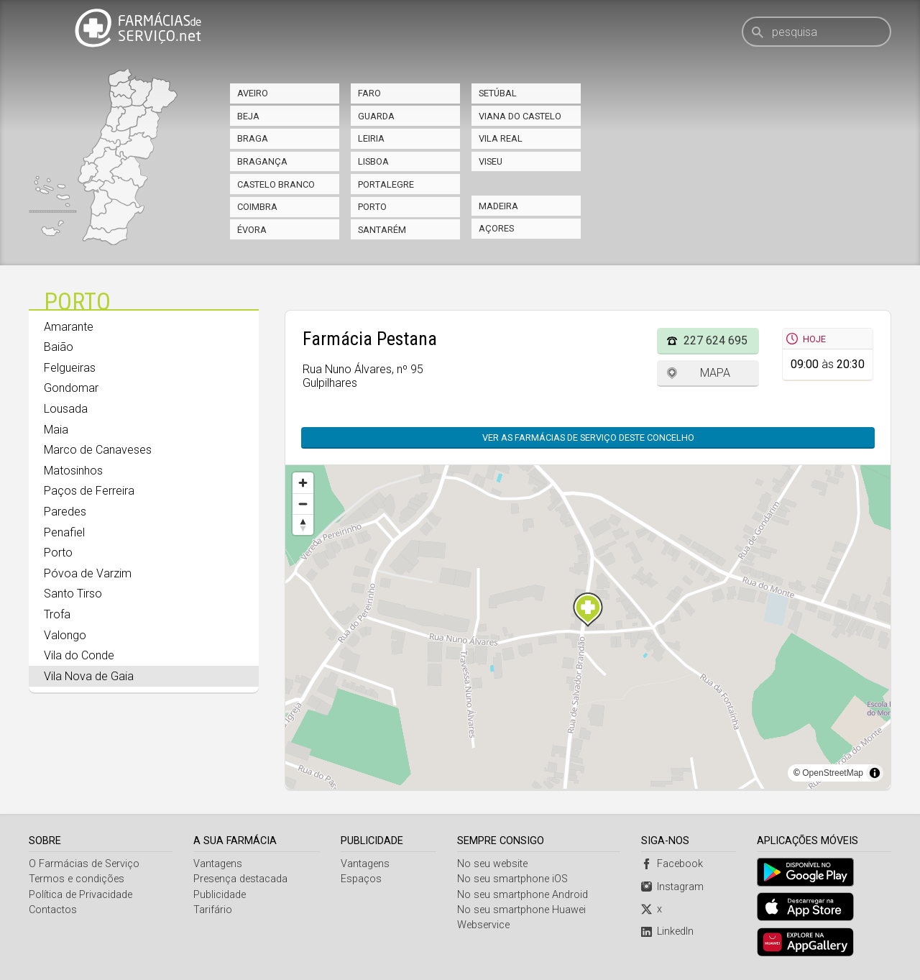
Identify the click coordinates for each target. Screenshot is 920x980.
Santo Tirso (73, 593)
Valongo (65, 635)
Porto (372, 206)
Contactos (53, 910)
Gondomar (71, 388)
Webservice (483, 925)
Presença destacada (240, 879)
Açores (496, 228)
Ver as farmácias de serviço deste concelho (588, 437)
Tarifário (212, 910)
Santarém (382, 229)
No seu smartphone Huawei (521, 910)
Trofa (57, 614)
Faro (369, 93)
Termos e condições (76, 879)
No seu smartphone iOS (512, 879)
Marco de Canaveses (98, 450)
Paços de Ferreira (89, 491)
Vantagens (217, 864)
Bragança (262, 161)
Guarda (376, 116)
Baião (58, 347)
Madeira (498, 206)
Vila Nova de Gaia (89, 676)
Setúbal (498, 93)
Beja (248, 116)
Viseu (490, 161)
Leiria (371, 138)
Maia (56, 429)
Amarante (68, 327)
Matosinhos (73, 470)
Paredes (65, 511)
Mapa (715, 373)
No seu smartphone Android (522, 895)
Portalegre (386, 184)
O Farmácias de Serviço (84, 864)
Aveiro (252, 93)
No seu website (492, 864)
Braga (252, 138)
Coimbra (257, 206)
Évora (252, 229)
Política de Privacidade (80, 895)
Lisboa (373, 161)
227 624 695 (716, 340)
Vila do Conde (79, 655)
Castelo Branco (276, 184)
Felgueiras (70, 368)
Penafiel (64, 532)
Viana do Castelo (520, 116)
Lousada (66, 409)
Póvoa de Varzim (88, 573)
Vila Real (501, 138)
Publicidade (219, 895)
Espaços (361, 879)
